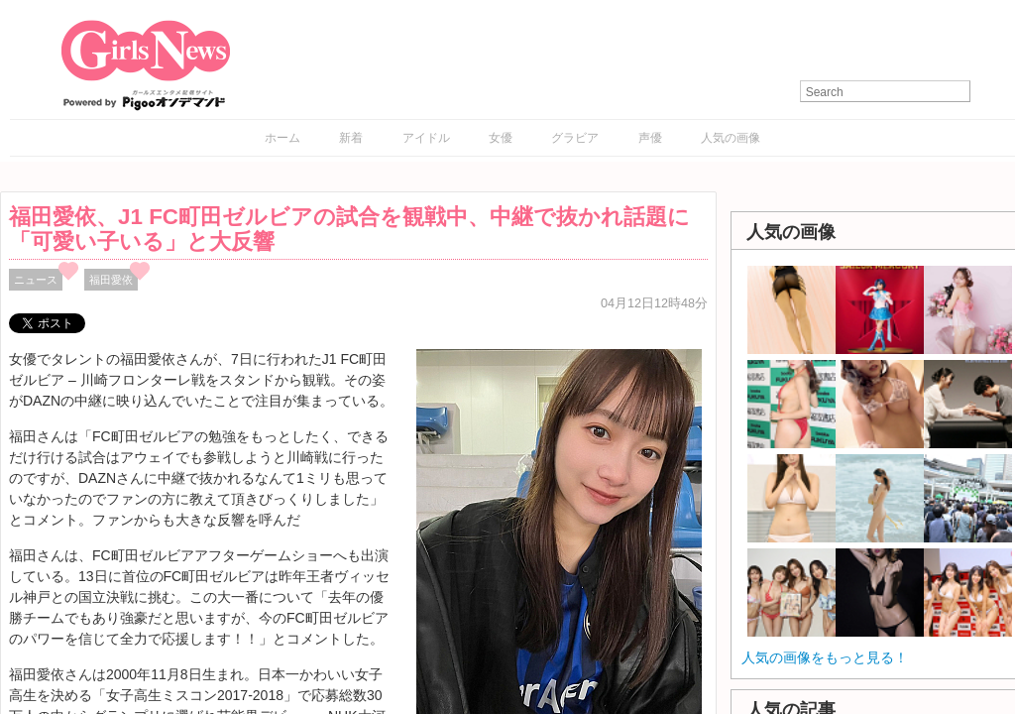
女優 (500, 138)
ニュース (35, 280)
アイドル (426, 138)
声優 (650, 138)
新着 (351, 138)
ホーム (282, 138)
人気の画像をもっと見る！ (824, 657)
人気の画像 (730, 138)
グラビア (575, 138)
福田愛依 (111, 280)
